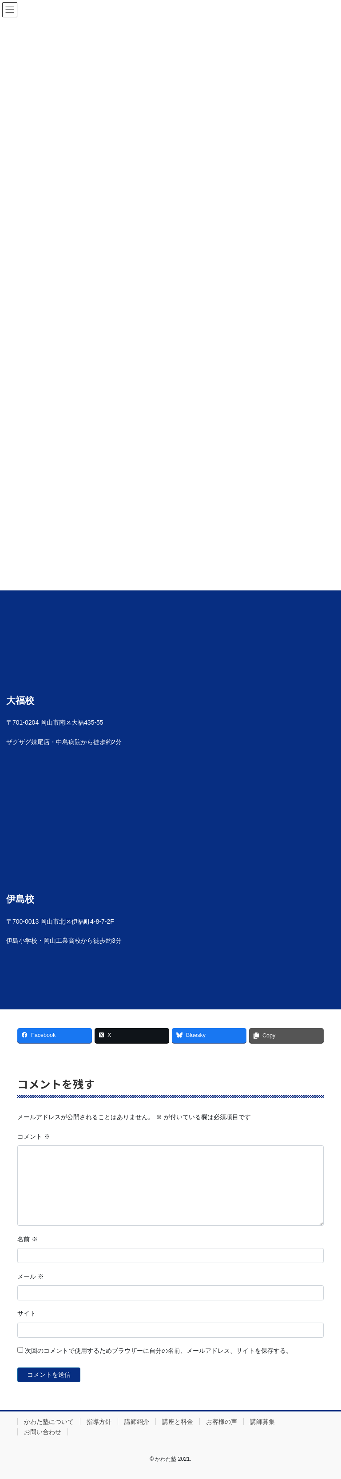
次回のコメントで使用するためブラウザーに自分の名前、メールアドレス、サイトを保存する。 (158, 1350)
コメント (33, 1136)
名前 (27, 1239)
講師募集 (262, 1421)
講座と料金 (177, 1421)
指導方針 (99, 1421)
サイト (26, 1313)
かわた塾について (49, 1421)
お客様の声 (221, 1421)
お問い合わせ (42, 1431)
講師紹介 (136, 1421)
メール (30, 1276)
